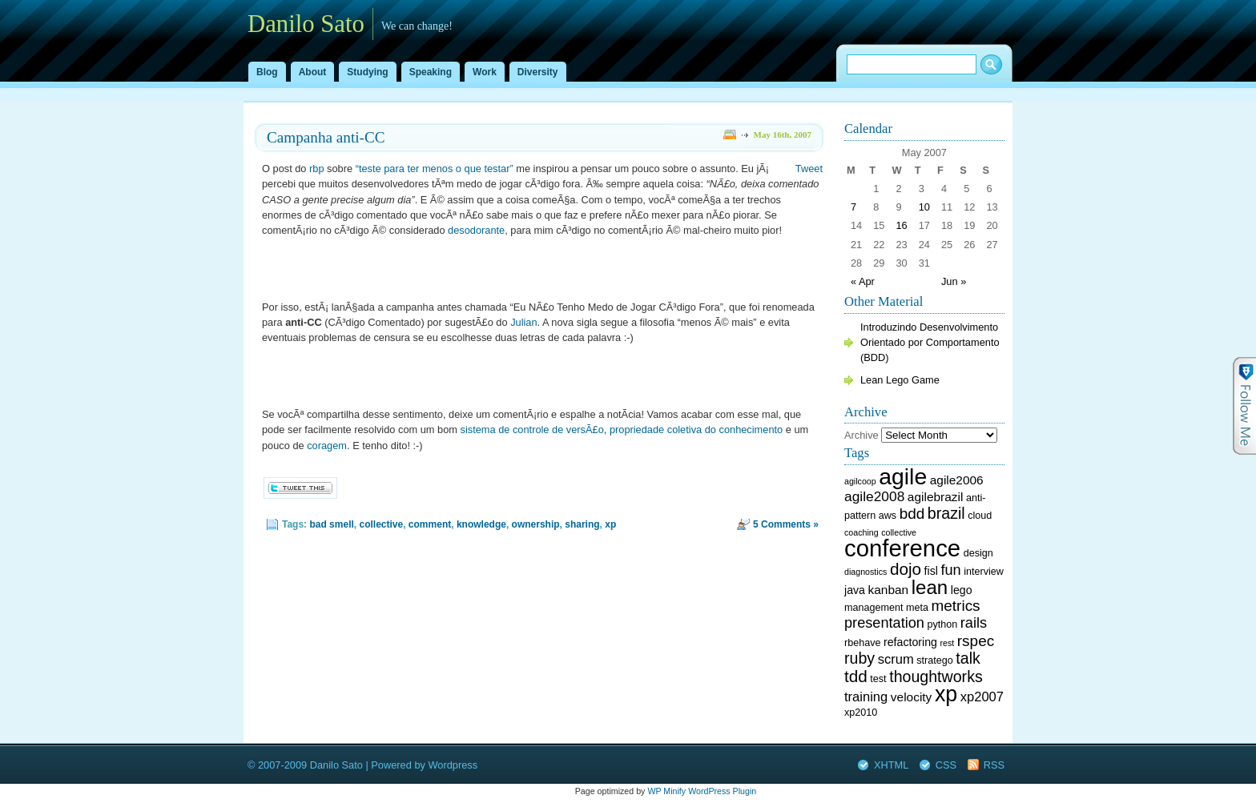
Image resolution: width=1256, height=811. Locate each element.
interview (984, 571)
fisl (931, 570)
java (854, 590)
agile (903, 476)
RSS (994, 765)
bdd (912, 513)
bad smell (331, 524)
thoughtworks (936, 676)
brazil (946, 513)
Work (485, 72)
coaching (861, 532)
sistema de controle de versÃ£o (532, 430)
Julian (523, 322)
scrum (896, 659)
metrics (956, 605)
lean (930, 587)
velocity (911, 697)
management (873, 607)
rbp (316, 169)
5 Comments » (786, 524)
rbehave (862, 642)
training (866, 697)
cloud (980, 515)
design (978, 553)
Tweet (809, 169)
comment (430, 524)
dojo (905, 569)
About (313, 72)
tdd (856, 676)
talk (968, 658)
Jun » (953, 281)
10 (924, 207)
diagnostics (865, 571)
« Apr (863, 281)
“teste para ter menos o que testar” (434, 169)
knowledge (481, 524)
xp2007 (982, 697)
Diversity (537, 72)
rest (947, 643)
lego (961, 590)
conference (902, 548)
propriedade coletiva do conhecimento (696, 430)
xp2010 (860, 712)
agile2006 (957, 480)
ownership (536, 524)
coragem (327, 446)
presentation (884, 623)
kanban (888, 589)
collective (381, 524)
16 (901, 225)
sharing (582, 524)
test (878, 679)
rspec (975, 640)
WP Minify (666, 791)
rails (973, 623)
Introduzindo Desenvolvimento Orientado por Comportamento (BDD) (930, 342)
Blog (267, 72)
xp (610, 524)
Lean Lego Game (900, 380)
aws (887, 515)
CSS (946, 765)
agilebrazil (936, 497)
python (943, 624)
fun (950, 570)
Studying (367, 72)
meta (917, 607)
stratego (934, 660)
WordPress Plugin (722, 791)
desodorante (476, 230)
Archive (861, 435)
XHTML (891, 765)
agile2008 (874, 496)
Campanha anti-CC (326, 137)
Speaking (430, 72)
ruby (859, 658)
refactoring (910, 642)
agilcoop (860, 481)
